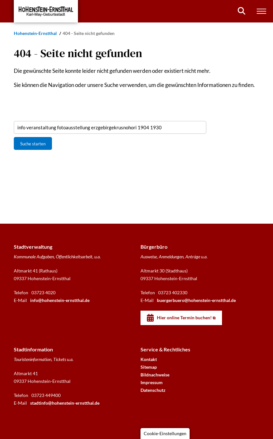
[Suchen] (241, 11)
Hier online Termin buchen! (184, 317)
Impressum (152, 382)
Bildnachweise (155, 374)
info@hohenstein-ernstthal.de (60, 300)
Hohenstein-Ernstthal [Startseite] (36, 33)
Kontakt (149, 359)
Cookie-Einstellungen (165, 433)
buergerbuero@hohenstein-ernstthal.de (196, 300)
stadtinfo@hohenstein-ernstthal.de (64, 403)
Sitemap (149, 367)
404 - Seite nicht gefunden (89, 33)
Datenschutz (153, 390)
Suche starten (33, 143)
